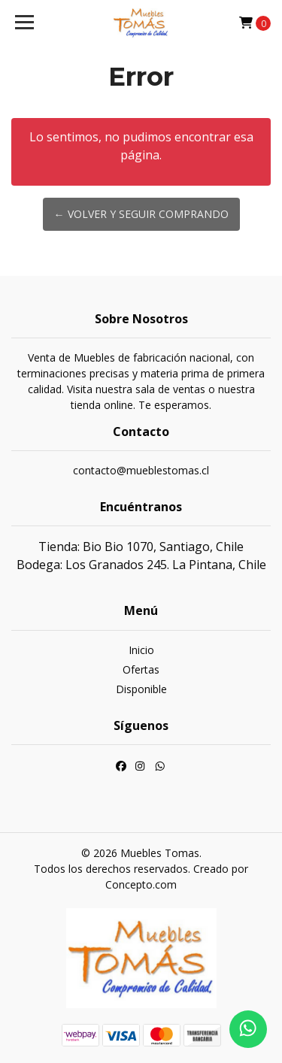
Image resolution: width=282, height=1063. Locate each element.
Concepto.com (141, 884)
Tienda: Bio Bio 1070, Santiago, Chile (141, 546)
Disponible (141, 689)
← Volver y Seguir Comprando (141, 214)
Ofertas (141, 669)
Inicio (141, 650)
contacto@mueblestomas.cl (141, 470)
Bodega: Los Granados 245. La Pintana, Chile (141, 564)
